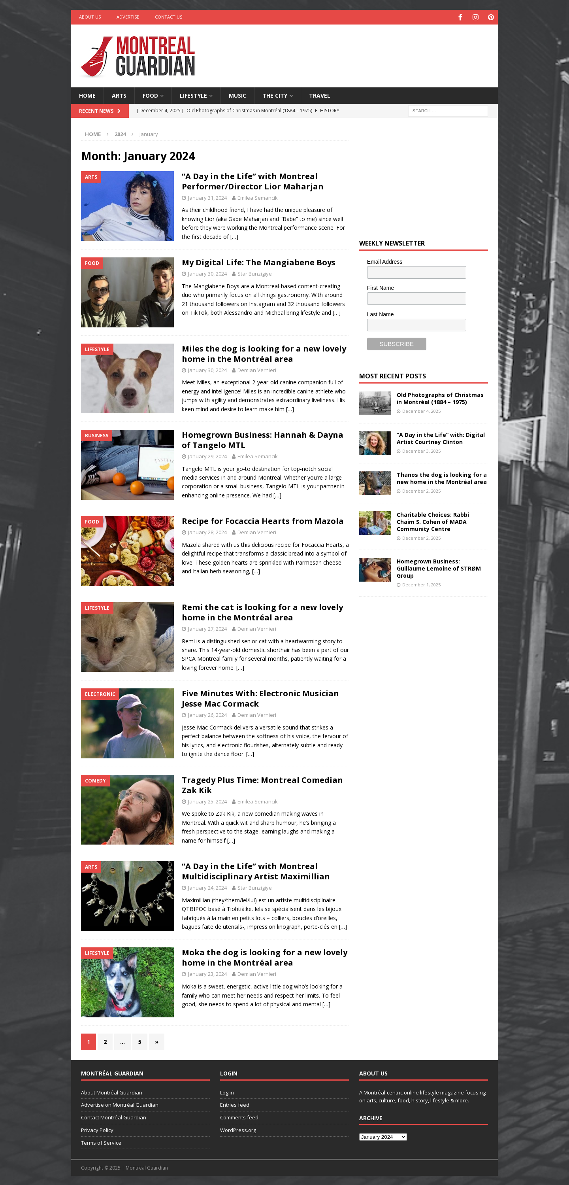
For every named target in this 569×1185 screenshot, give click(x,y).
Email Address (384, 261)
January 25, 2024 (207, 800)
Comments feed (239, 1116)
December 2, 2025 (421, 490)
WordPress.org (238, 1129)
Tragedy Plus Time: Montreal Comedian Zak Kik (262, 784)
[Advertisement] (361, 49)
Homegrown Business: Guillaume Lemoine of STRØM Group (439, 567)
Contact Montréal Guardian (113, 1116)
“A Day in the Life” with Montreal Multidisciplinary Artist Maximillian (256, 870)
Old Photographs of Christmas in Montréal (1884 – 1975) (440, 397)
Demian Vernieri (256, 369)
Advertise (128, 17)
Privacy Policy (97, 1129)
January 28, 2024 (207, 531)
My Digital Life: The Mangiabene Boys (258, 261)
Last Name (380, 313)
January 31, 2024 (207, 196)
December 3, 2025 (421, 450)
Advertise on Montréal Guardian (119, 1104)
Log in (227, 1091)
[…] (234, 236)
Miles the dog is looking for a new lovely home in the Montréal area (264, 352)
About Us (90, 17)
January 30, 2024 (207, 272)
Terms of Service (101, 1141)
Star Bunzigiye (254, 272)
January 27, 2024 (207, 627)
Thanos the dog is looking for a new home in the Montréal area (442, 477)
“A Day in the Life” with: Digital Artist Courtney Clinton (441, 437)
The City (274, 94)
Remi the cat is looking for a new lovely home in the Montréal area (262, 611)
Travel (319, 94)
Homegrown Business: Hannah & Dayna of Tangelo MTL (262, 439)
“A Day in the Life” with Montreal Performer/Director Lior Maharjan (253, 180)
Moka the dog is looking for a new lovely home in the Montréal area (264, 956)
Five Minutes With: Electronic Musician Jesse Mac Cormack (260, 697)
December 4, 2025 (421, 410)
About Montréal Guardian (111, 1091)
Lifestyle (193, 94)
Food (150, 94)
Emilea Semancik (257, 196)
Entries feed (234, 1104)
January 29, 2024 (207, 455)
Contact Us (168, 17)
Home (87, 94)
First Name (380, 287)
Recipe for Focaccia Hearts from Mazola (263, 520)
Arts (119, 94)
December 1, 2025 (421, 584)
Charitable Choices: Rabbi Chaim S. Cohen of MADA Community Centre (433, 521)
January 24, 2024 (207, 886)
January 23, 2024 (207, 973)
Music (237, 94)
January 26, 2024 (207, 714)
